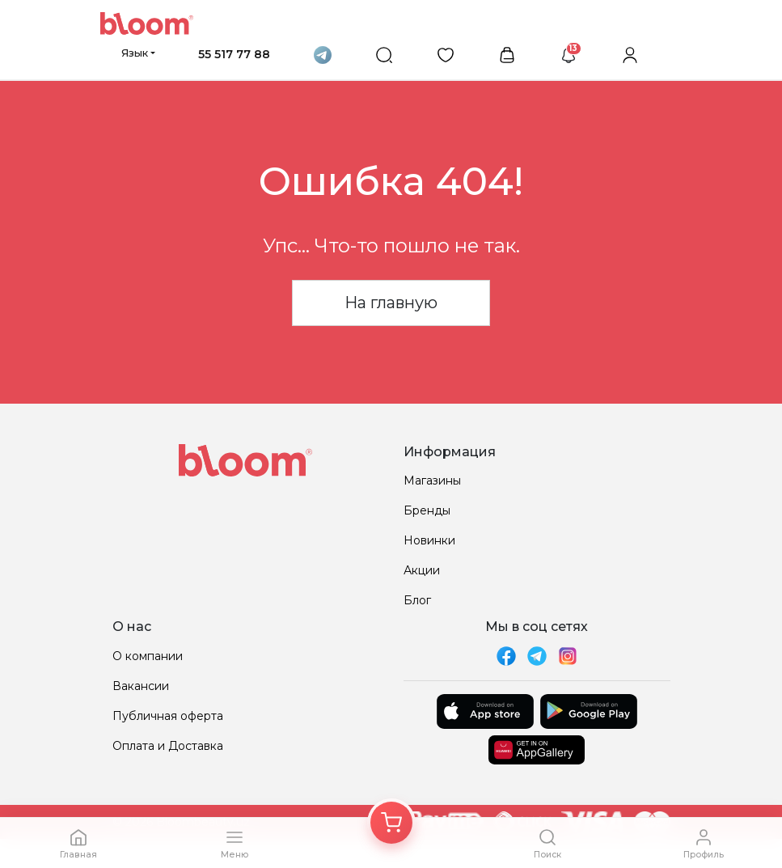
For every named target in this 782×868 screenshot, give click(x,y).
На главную (391, 302)
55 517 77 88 (234, 54)
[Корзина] (391, 822)
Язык (134, 52)
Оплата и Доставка (167, 746)
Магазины (432, 480)
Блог (417, 600)
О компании (147, 656)
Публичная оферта (167, 716)
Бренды (427, 510)
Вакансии (140, 686)
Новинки (429, 540)
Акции (422, 570)
